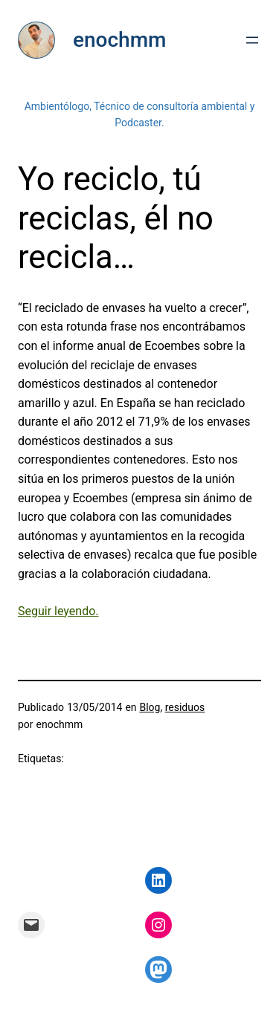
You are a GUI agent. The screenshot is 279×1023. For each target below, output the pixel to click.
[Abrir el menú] (252, 40)
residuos (185, 707)
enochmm (119, 39)
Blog (149, 707)
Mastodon (27, 1014)
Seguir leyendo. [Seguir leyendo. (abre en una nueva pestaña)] (58, 611)
